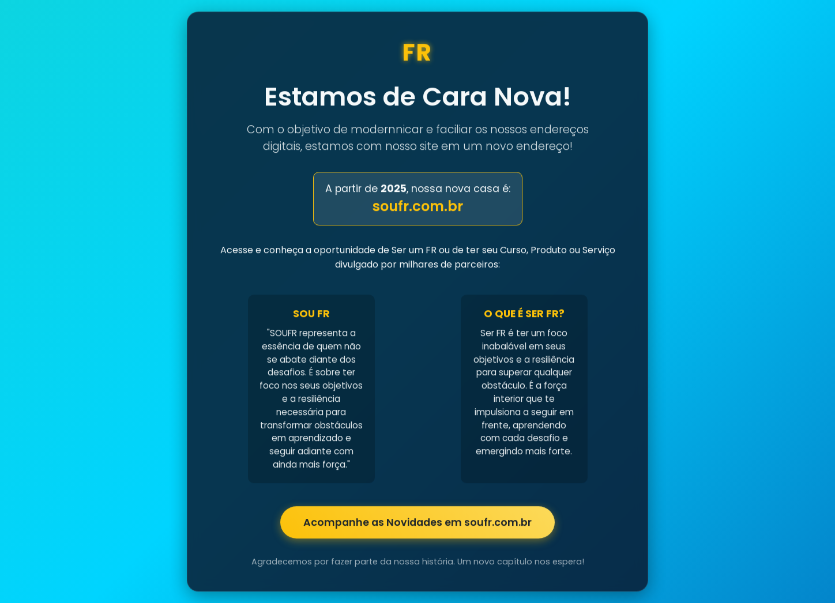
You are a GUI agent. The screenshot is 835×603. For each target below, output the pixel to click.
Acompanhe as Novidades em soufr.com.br (417, 523)
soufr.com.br (418, 206)
